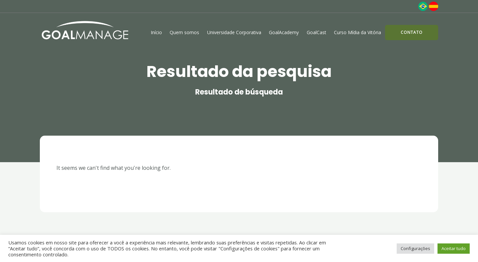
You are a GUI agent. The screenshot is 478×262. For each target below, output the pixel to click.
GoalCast (316, 32)
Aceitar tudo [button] (453, 248)
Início (156, 32)
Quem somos (184, 32)
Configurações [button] (415, 248)
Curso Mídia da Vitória (357, 32)
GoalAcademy (284, 32)
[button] (411, 32)
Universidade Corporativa (234, 32)
